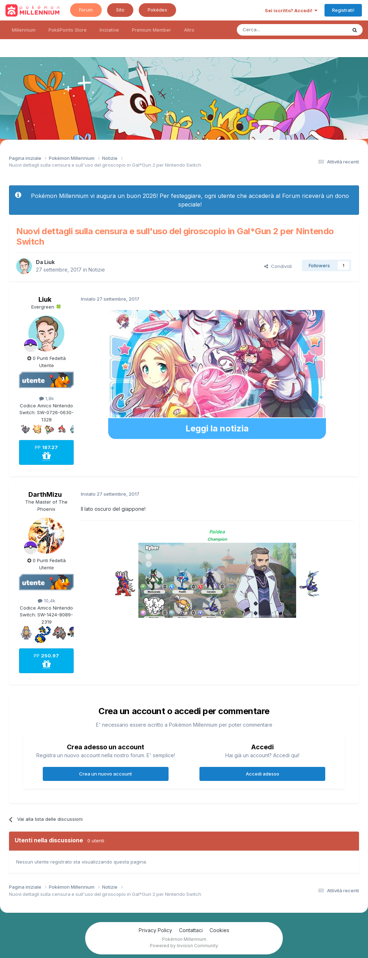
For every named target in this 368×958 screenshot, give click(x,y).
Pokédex (157, 10)
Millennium (24, 30)
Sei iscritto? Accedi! (291, 10)
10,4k (46, 600)
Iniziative (109, 30)
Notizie (96, 270)
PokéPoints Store (68, 30)
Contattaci (191, 930)
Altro (189, 30)
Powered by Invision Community (184, 945)
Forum (86, 10)
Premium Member (151, 30)
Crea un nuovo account (105, 774)
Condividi (278, 266)
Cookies (219, 930)
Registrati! (343, 10)
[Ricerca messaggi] (275, 30)
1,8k (46, 398)
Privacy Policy (155, 930)
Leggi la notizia (217, 428)
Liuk (49, 262)
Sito (120, 10)
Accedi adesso (262, 774)
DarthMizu (45, 494)
